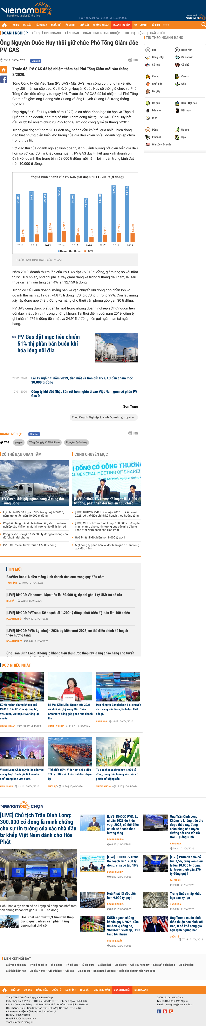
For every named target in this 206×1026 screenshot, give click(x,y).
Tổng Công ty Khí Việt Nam (44, 442)
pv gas (18, 442)
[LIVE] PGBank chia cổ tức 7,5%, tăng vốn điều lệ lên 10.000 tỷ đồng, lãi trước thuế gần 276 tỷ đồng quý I (186, 865)
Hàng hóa (101, 721)
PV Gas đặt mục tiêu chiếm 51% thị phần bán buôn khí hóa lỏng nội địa (49, 343)
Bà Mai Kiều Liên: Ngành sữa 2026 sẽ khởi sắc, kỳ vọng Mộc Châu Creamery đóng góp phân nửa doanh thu (70, 711)
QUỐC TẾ (55, 25)
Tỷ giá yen (72, 964)
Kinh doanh (6, 786)
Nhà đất (11, 600)
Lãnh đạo (72, 33)
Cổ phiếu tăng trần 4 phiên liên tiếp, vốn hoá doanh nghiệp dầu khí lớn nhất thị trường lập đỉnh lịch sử (35, 525)
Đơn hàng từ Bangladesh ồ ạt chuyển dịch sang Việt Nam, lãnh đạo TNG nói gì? (118, 709)
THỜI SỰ (14, 25)
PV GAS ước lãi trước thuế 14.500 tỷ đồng (29, 545)
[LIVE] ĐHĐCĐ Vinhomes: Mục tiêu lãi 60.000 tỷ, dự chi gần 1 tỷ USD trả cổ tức (64, 595)
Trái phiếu (157, 33)
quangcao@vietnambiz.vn (179, 1004)
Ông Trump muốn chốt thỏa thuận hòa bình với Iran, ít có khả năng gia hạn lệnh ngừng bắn (186, 924)
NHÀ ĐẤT (84, 25)
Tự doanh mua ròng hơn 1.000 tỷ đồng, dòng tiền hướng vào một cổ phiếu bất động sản (117, 774)
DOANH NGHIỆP (121, 25)
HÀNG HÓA (41, 25)
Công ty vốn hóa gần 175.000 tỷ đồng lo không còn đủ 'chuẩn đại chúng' (35, 536)
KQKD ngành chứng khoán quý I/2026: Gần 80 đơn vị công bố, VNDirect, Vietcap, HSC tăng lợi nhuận (19, 711)
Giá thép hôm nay (16, 970)
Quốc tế (174, 936)
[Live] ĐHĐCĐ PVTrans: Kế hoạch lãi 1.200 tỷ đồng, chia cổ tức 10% (123, 861)
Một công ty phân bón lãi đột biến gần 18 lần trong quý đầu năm (107, 547)
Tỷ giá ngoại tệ (38, 964)
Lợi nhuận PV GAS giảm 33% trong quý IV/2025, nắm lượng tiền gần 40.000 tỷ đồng (33, 514)
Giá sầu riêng (37, 970)
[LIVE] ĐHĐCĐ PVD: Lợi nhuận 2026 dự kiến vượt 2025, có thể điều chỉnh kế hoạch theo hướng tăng (107, 514)
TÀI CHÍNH (69, 25)
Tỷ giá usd (56, 964)
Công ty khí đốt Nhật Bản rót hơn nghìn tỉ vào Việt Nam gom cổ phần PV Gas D (84, 394)
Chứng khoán (7, 726)
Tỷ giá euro (87, 964)
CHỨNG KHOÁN (101, 25)
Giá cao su (84, 970)
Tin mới (15, 569)
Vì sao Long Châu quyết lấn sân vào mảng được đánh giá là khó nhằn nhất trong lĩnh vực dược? (22, 774)
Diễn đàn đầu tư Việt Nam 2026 (137, 970)
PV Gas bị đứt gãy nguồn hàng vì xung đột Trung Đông (33, 501)
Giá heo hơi (104, 964)
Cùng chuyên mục (91, 454)
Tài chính (11, 582)
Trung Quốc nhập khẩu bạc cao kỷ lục (185, 896)
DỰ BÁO (27, 25)
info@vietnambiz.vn (25, 1018)
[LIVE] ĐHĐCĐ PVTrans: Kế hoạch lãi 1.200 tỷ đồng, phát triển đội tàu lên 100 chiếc (105, 501)
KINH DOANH (140, 25)
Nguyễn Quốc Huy (76, 442)
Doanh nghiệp (15, 33)
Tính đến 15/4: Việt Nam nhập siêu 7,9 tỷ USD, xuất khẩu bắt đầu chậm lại (70, 774)
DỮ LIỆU (156, 25)
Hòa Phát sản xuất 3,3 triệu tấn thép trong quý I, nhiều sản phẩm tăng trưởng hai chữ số (47, 921)
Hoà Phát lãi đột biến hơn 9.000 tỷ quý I (100, 537)
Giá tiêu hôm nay (140, 964)
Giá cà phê (120, 964)
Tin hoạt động (134, 33)
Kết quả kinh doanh (46, 33)
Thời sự (52, 786)
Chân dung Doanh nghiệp (101, 33)
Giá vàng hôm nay (16, 964)
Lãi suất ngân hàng (164, 964)
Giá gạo (69, 970)
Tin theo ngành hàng (164, 37)
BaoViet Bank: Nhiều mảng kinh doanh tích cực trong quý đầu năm (55, 577)
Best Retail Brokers (105, 970)
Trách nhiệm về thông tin (19, 1022)
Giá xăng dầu (186, 964)
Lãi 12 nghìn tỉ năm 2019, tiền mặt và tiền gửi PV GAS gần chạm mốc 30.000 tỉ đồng (82, 380)
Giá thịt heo (55, 970)
